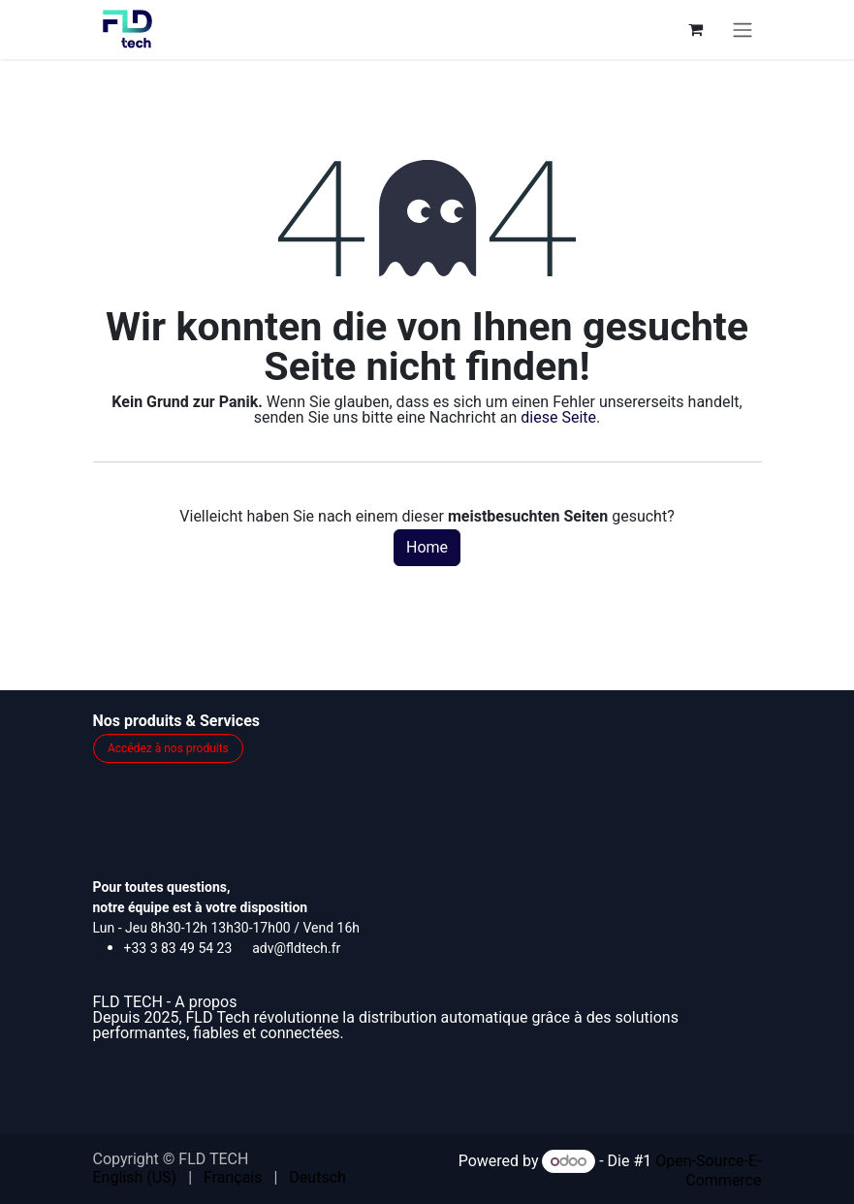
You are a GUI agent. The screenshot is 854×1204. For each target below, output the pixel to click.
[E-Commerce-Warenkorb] (696, 29)
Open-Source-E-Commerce (708, 1170)
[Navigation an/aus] (742, 29)
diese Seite (558, 417)
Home (427, 547)
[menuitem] (135, 1177)
